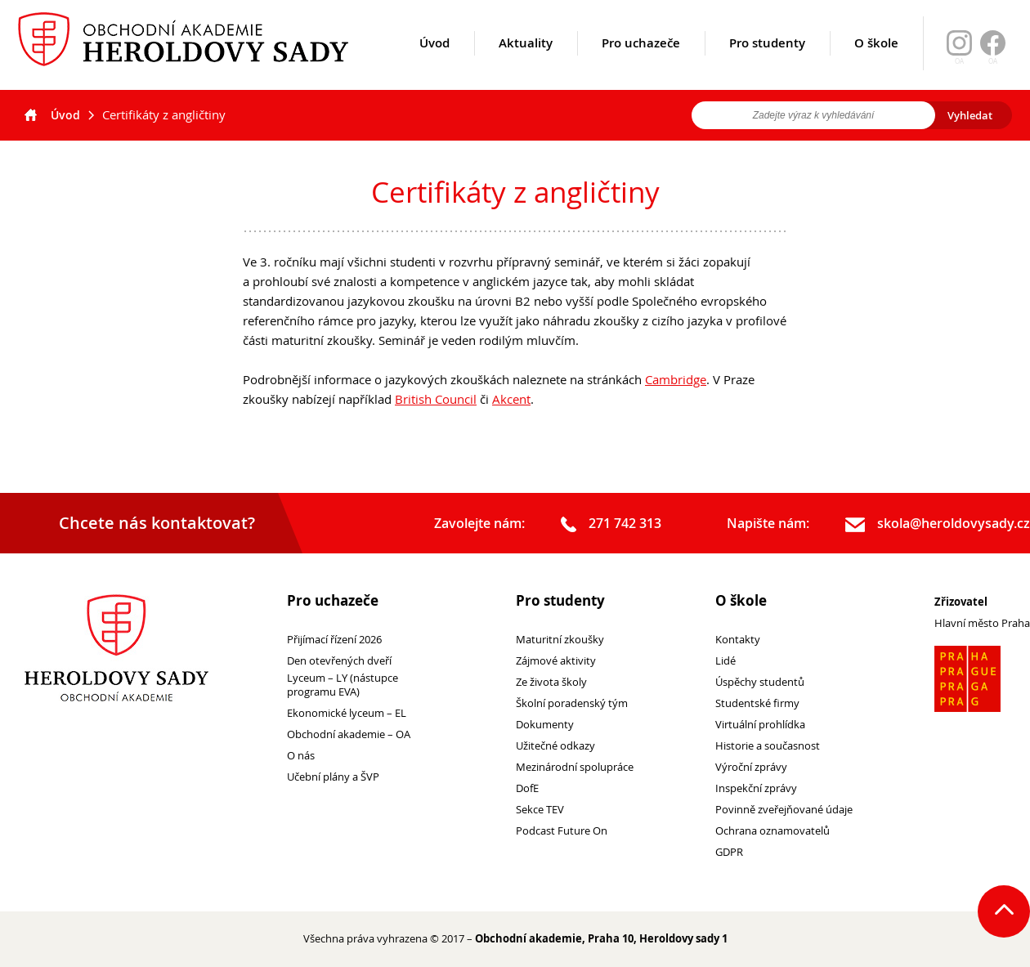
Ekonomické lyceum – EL (346, 713)
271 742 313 (611, 524)
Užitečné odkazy (555, 746)
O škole (876, 63)
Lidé (725, 661)
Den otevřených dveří (339, 661)
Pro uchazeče (641, 63)
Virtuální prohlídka (760, 725)
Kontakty (737, 640)
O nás (301, 756)
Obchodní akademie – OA (348, 734)
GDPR (729, 852)
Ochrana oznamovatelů (772, 831)
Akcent (511, 399)
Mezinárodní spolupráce (575, 767)
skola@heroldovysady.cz (937, 524)
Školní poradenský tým (572, 703)
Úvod (434, 63)
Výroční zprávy (751, 767)
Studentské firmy (757, 703)
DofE (527, 788)
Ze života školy (551, 682)
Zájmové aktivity (556, 661)
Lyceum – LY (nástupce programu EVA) (342, 685)
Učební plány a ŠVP (333, 777)
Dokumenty (545, 725)
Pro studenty (767, 63)
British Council (436, 399)
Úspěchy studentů (759, 682)
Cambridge (675, 379)
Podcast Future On (561, 831)
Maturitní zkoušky (560, 640)
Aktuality (526, 63)
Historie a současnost (767, 746)
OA (992, 61)
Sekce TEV (540, 810)
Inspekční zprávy (756, 788)
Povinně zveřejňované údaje (784, 810)
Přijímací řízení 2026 (334, 640)
